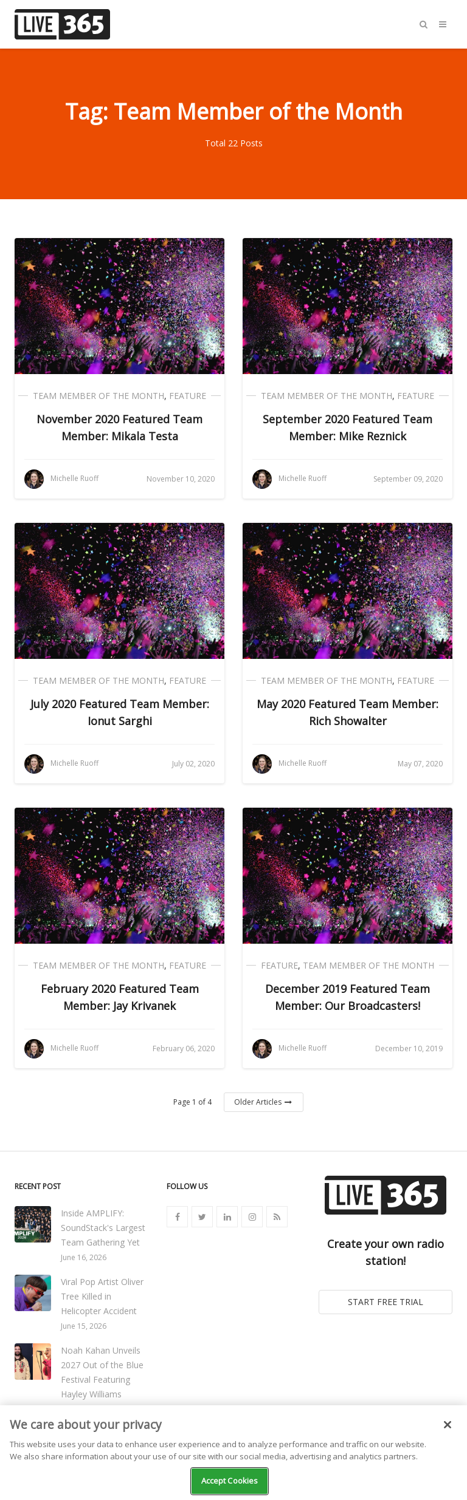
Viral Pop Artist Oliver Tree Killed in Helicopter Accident (102, 1296)
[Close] (447, 1424)
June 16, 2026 (83, 1257)
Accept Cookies (229, 1480)
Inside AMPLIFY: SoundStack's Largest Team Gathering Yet (103, 1227)
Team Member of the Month (98, 395)
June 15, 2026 (83, 1326)
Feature (187, 395)
